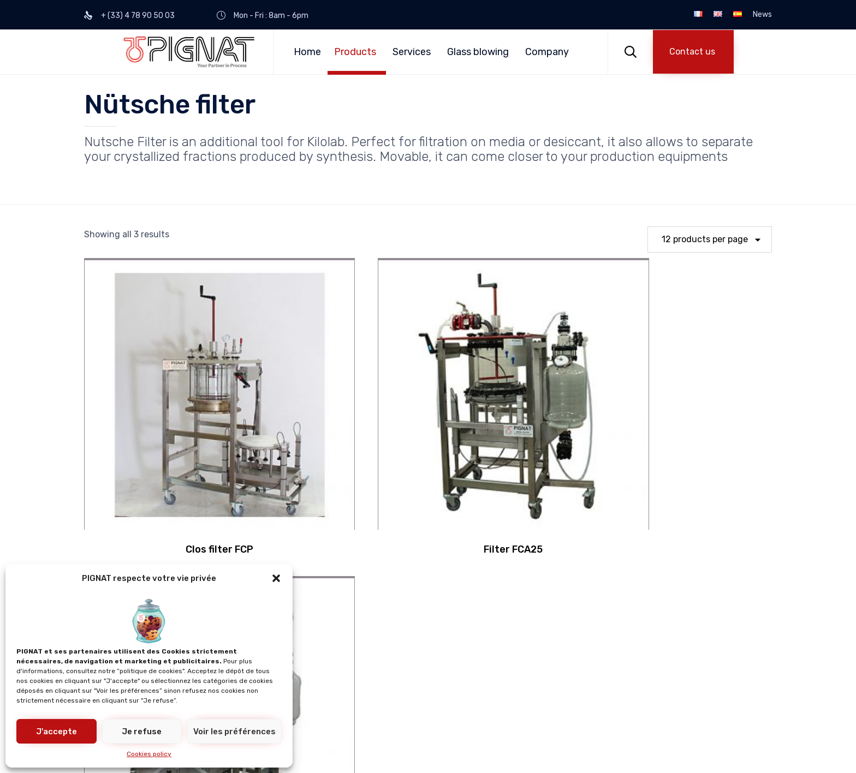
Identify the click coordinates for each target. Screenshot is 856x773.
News (762, 15)
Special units (254, 688)
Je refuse (142, 731)
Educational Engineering (278, 632)
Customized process (269, 651)
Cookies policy (149, 754)
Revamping (405, 651)
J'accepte (56, 731)
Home (307, 52)
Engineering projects (425, 669)
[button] (276, 578)
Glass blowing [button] (478, 52)
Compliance (406, 632)
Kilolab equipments (266, 669)
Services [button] (412, 52)
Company (547, 52)
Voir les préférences (234, 731)
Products (355, 52)
